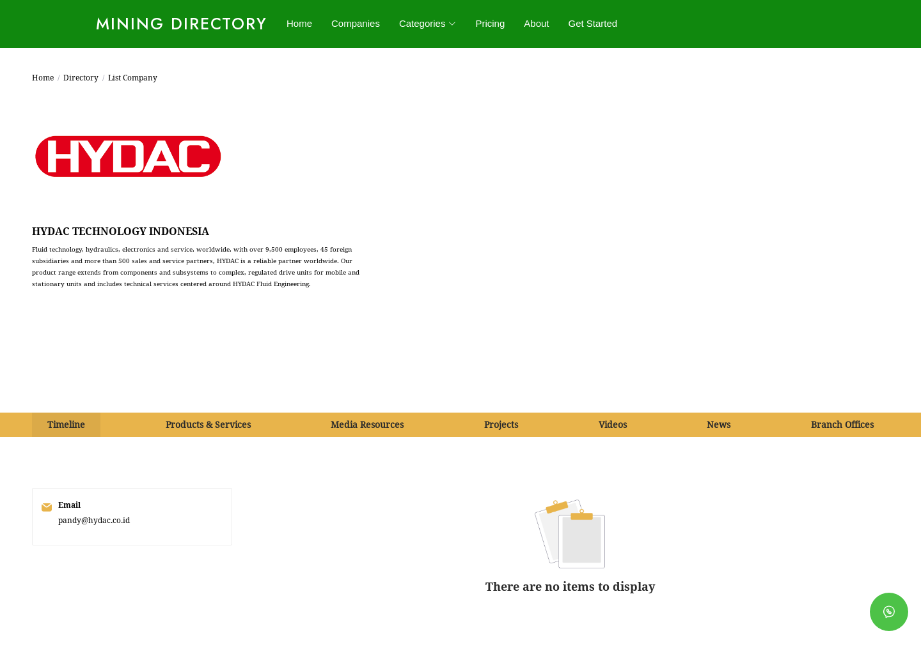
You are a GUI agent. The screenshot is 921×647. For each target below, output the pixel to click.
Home (299, 23)
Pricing (490, 23)
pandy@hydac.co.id (94, 520)
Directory (80, 77)
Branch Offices (842, 425)
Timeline (66, 425)
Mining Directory (181, 23)
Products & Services (208, 425)
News (718, 425)
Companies (355, 23)
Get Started (593, 23)
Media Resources (367, 425)
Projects (501, 425)
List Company (132, 77)
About (536, 23)
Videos (613, 425)
